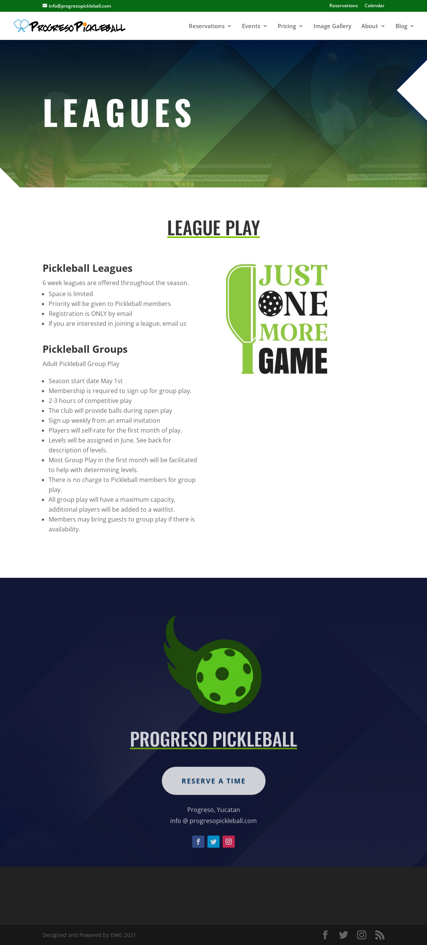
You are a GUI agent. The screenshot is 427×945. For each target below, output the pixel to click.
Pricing (287, 26)
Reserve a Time (214, 800)
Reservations (343, 6)
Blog (401, 26)
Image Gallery (332, 26)
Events (251, 26)
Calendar (374, 6)
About (369, 26)
